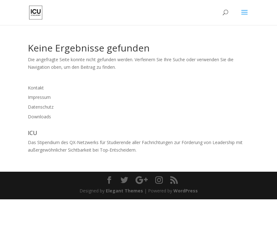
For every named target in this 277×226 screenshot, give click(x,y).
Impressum (39, 97)
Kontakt (36, 88)
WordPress (185, 191)
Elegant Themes (124, 191)
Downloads (39, 117)
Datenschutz (41, 107)
